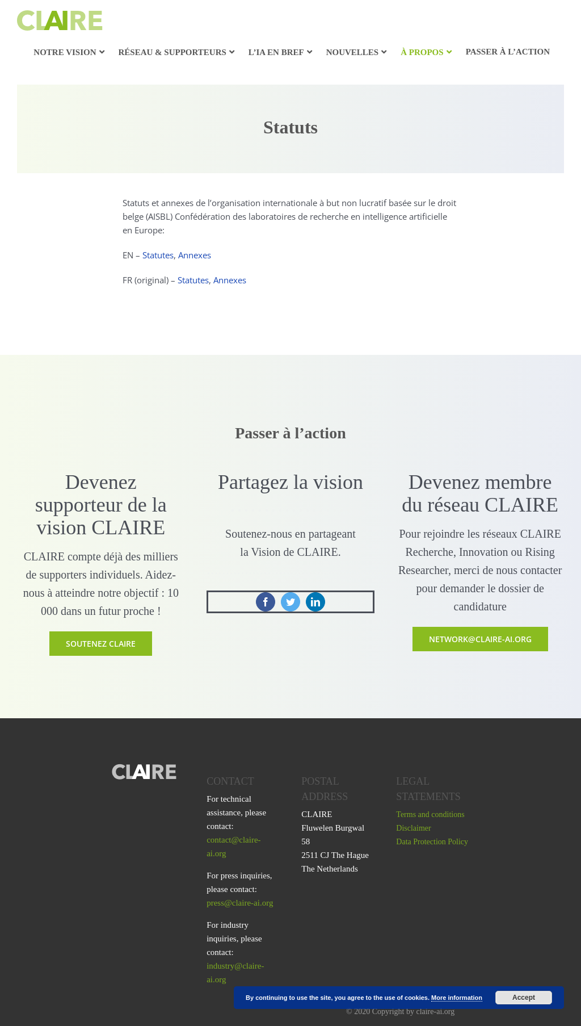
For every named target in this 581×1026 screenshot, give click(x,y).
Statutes (158, 255)
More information (456, 997)
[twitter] (290, 602)
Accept (523, 998)
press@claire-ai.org (240, 902)
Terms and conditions (430, 814)
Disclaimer (413, 828)
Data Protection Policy (432, 841)
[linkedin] (315, 602)
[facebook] (265, 602)
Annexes (194, 255)
